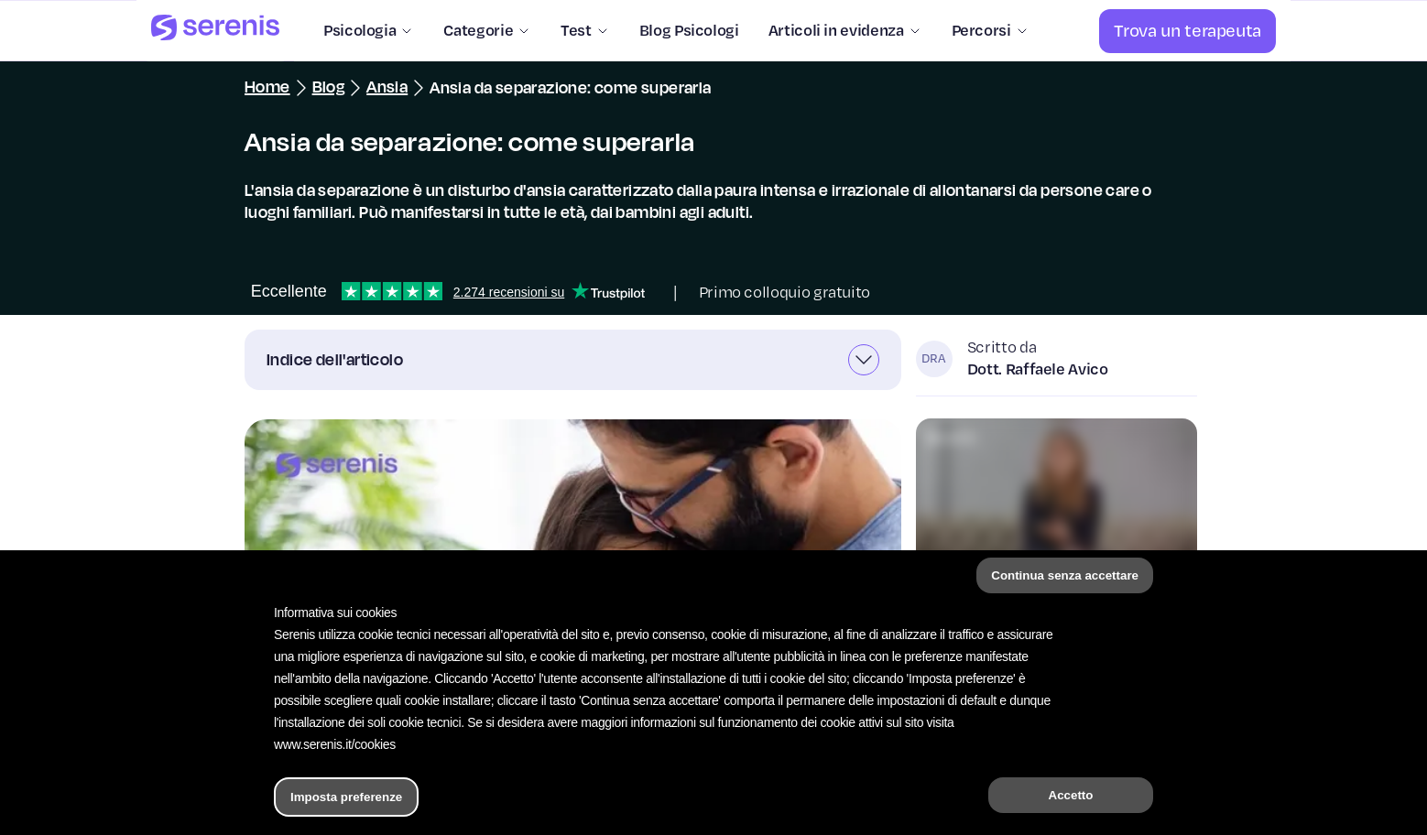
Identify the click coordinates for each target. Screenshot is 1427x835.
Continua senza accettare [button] (1064, 575)
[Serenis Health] (215, 31)
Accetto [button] (1071, 795)
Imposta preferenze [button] (346, 797)
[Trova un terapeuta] (1187, 31)
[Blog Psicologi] (682, 31)
